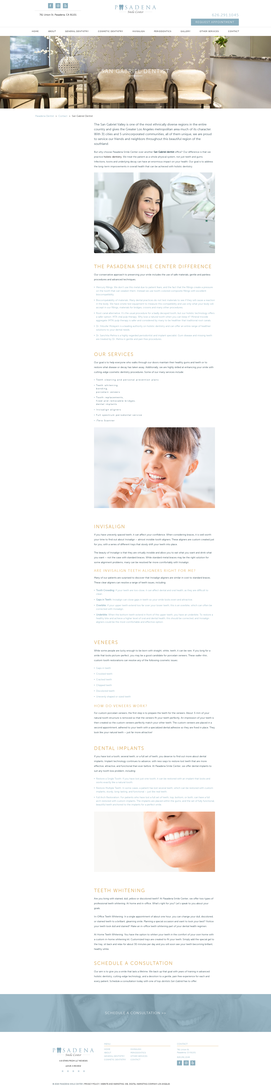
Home (35, 23)
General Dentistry (77, 23)
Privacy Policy (91, 1084)
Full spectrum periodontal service (119, 415)
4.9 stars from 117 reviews (73, 1061)
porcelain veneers (108, 392)
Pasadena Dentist (44, 116)
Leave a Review (73, 1066)
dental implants (106, 404)
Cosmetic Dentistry (110, 23)
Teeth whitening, (107, 385)
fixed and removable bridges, (116, 400)
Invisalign (138, 23)
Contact (233, 23)
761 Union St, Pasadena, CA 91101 (58, 14)
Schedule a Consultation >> (135, 1013)
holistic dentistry (113, 156)
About (52, 23)
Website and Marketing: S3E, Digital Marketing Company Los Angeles (135, 1084)
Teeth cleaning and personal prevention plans (127, 379)
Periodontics (162, 23)
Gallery (185, 23)
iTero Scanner (105, 420)
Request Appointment (214, 12)
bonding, (102, 388)
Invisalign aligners (108, 409)
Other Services (209, 23)
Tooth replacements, (110, 397)
